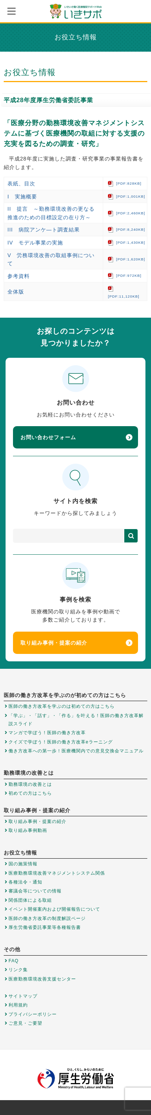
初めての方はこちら (30, 793)
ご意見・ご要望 (25, 1023)
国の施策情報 (23, 863)
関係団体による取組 (30, 900)
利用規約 (18, 1005)
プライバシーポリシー (33, 1014)
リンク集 (18, 969)
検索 (131, 536)
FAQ (14, 960)
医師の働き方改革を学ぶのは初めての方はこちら (62, 706)
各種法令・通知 (25, 882)
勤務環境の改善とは (30, 784)
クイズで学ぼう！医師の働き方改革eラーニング (61, 742)
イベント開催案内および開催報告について (54, 909)
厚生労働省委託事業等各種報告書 (45, 927)
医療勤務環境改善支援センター (42, 979)
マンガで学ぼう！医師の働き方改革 (47, 732)
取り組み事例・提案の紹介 (76, 642)
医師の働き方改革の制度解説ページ (47, 918)
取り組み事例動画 (28, 830)
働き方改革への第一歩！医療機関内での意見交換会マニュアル (76, 750)
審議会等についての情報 (35, 891)
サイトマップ (23, 996)
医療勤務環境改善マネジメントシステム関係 (57, 873)
